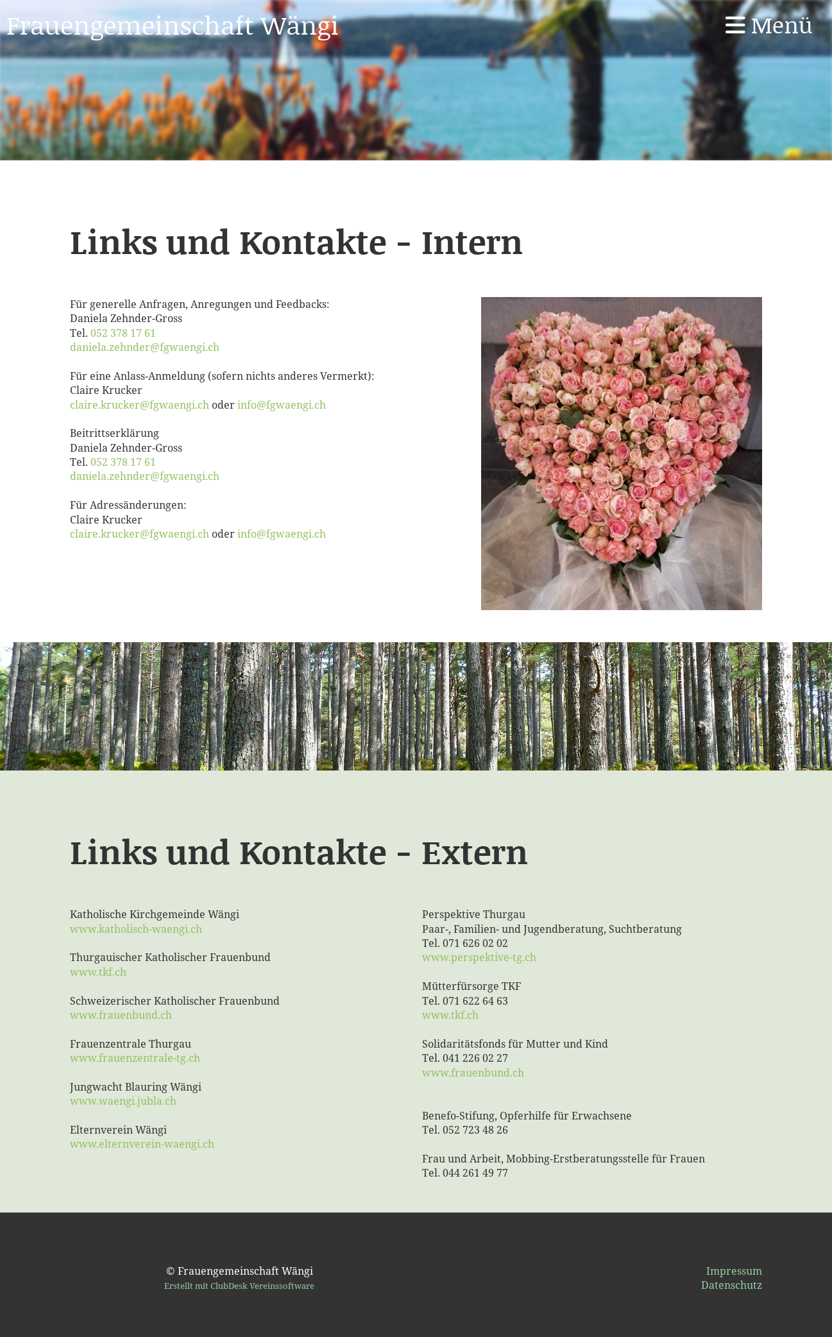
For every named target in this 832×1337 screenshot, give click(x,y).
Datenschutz (731, 1285)
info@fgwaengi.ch (281, 405)
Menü (769, 24)
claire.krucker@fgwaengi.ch (139, 405)
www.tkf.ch (98, 972)
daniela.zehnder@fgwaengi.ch (144, 347)
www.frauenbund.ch (121, 1015)
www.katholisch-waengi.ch (136, 929)
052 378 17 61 (123, 333)
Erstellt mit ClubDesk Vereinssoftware (239, 1285)
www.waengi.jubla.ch (123, 1101)
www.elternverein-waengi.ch (142, 1144)
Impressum (734, 1271)
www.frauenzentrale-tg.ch (135, 1058)
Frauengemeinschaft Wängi (172, 24)
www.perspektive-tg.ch (479, 957)
